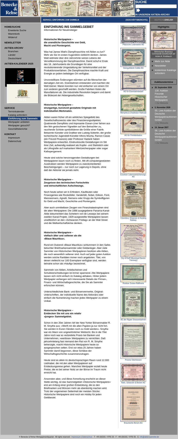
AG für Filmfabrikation (133, 134)
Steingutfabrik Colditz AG (133, 67)
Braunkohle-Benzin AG (133, 422)
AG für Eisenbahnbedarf (133, 91)
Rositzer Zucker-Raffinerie (133, 282)
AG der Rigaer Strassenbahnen (133, 319)
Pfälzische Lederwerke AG (133, 44)
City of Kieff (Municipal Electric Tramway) (133, 258)
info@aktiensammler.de (149, 437)
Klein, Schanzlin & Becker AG (133, 382)
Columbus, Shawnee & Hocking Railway (133, 218)
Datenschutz (87, 437)
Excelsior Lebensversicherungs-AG (133, 175)
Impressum (76, 437)
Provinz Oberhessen (133, 359)
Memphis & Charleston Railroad (133, 112)
